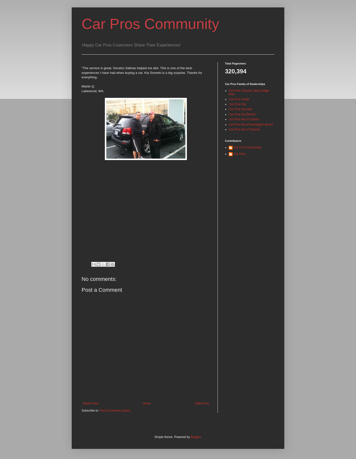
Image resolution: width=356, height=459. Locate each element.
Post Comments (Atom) (115, 410)
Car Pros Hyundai (240, 109)
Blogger (196, 437)
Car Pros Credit (239, 99)
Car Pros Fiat (237, 104)
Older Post (202, 403)
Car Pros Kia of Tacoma (244, 129)
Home (147, 403)
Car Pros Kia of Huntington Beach (251, 124)
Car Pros (239, 154)
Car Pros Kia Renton (242, 114)
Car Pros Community (150, 24)
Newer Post (90, 403)
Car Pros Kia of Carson (244, 119)
